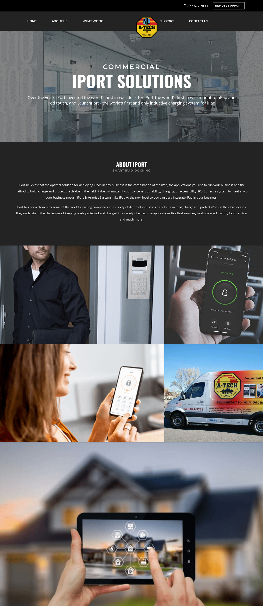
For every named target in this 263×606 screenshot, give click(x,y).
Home (32, 21)
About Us (59, 21)
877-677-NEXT (198, 6)
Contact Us (198, 21)
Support (166, 21)
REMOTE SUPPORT (228, 5)
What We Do (93, 21)
